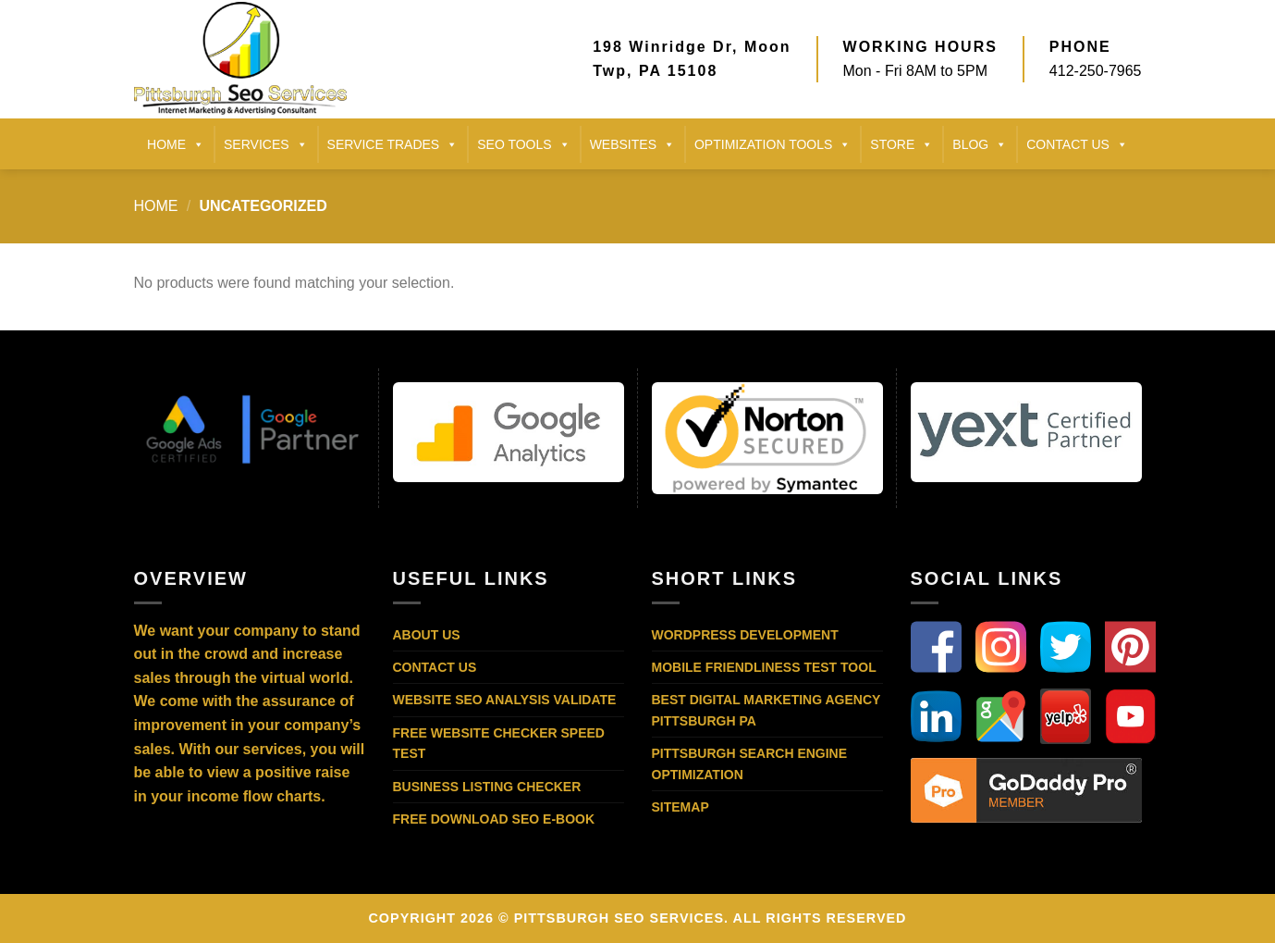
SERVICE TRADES (393, 144)
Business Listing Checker (487, 786)
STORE (901, 144)
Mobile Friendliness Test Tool (764, 667)
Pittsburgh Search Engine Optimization (750, 763)
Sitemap (680, 807)
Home (156, 206)
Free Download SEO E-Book (494, 819)
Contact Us (435, 667)
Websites (632, 144)
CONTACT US (1077, 144)
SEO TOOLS (523, 144)
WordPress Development (745, 634)
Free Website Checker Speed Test (499, 743)
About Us (426, 634)
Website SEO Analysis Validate (505, 699)
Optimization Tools (772, 144)
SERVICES (266, 144)
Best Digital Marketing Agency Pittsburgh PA (766, 709)
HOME (175, 144)
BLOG (979, 144)
